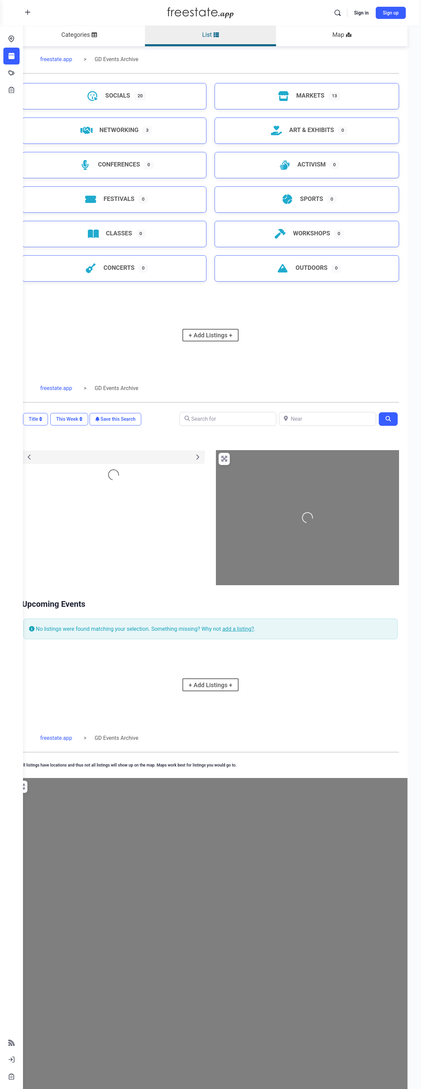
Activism (305, 164)
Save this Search (138, 419)
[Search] (339, 13)
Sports (306, 198)
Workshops (306, 233)
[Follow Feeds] (11, 1042)
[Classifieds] (11, 72)
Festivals (125, 198)
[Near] (331, 419)
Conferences (124, 164)
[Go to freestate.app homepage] (211, 12)
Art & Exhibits (306, 129)
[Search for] (238, 419)
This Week (92, 419)
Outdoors (305, 267)
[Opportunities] (11, 89)
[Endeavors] (11, 39)
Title (58, 419)
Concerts (125, 267)
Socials (124, 95)
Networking (125, 129)
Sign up (392, 13)
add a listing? (261, 629)
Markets (304, 95)
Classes (124, 233)
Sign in (363, 13)
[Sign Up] (11, 1076)
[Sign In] (11, 1059)
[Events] (11, 56)
